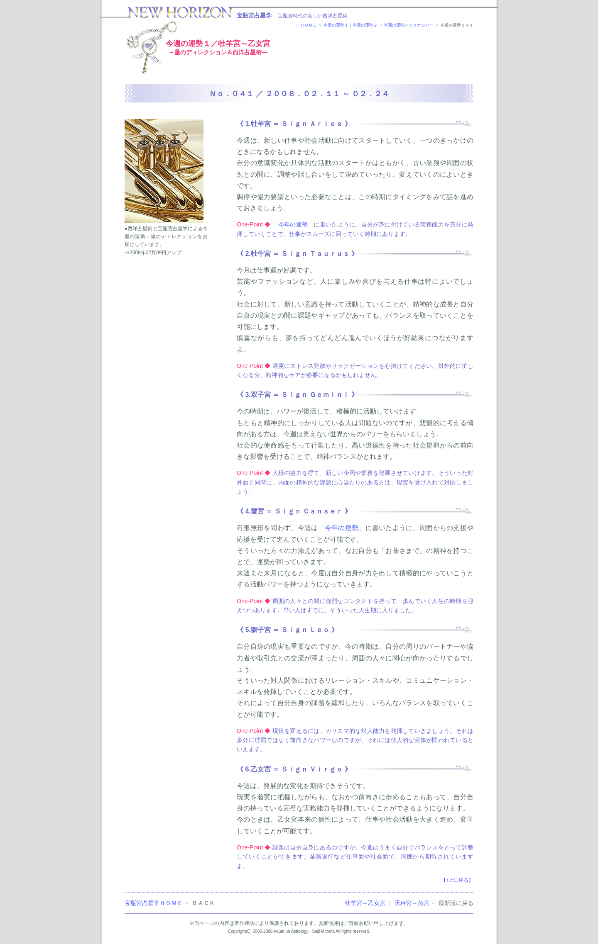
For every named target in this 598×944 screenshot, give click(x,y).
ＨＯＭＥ (308, 25)
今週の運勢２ (365, 25)
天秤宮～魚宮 (412, 903)
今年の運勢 (293, 224)
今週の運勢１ (336, 25)
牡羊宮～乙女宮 (365, 903)
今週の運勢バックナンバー (409, 25)
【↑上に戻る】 (457, 880)
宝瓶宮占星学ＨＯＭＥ (154, 903)
